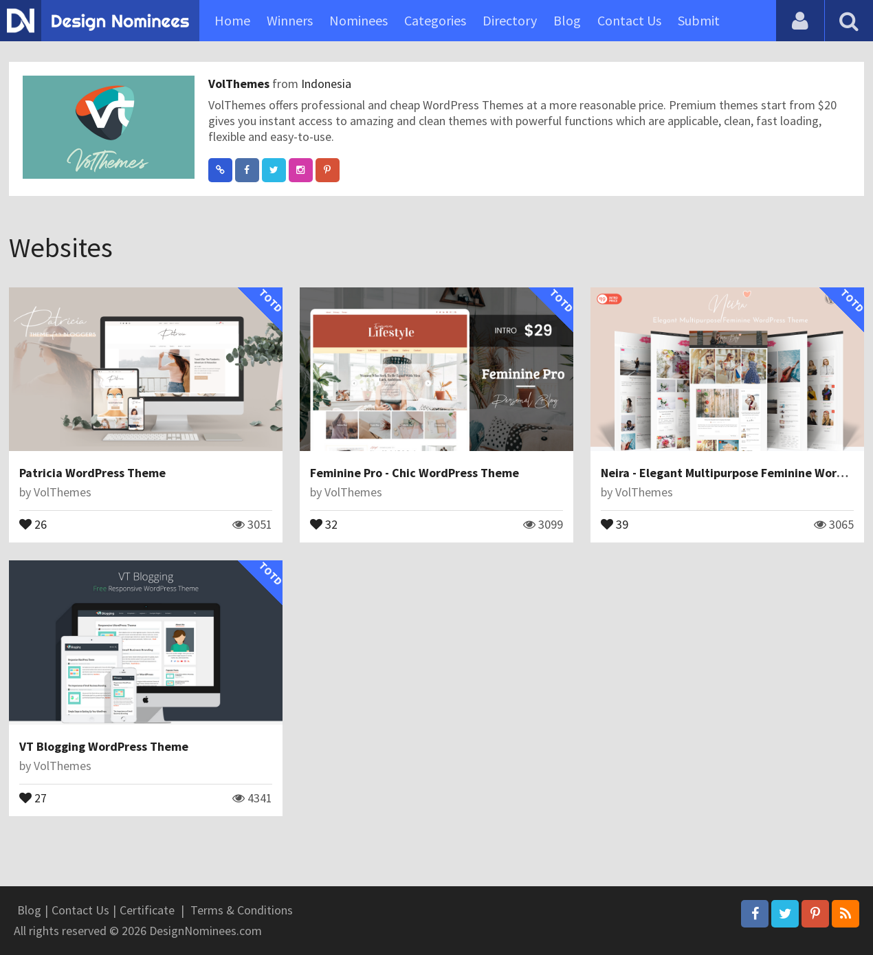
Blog (567, 20)
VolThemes (240, 83)
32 (324, 523)
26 (33, 523)
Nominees (358, 20)
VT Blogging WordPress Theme (103, 746)
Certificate (147, 910)
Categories (435, 20)
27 (33, 797)
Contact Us (629, 20)
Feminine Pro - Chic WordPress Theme (414, 473)
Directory (510, 20)
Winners (290, 20)
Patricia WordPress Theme (92, 473)
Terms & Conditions (241, 910)
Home (232, 20)
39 (614, 523)
